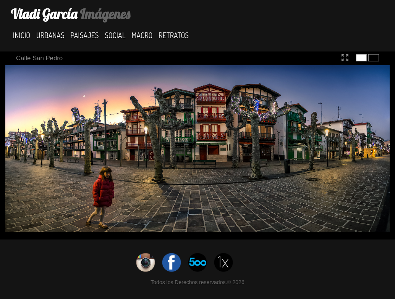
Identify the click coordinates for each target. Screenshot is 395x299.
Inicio (21, 35)
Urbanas (50, 35)
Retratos (174, 35)
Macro (141, 35)
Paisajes (84, 35)
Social (115, 35)
